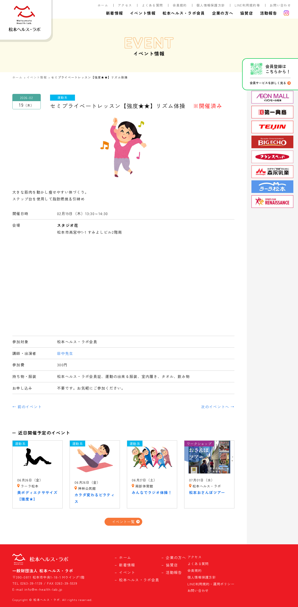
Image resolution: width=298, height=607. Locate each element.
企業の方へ (222, 13)
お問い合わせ (280, 5)
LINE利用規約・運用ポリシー (210, 583)
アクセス (125, 5)
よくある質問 (152, 5)
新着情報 (114, 13)
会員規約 (180, 5)
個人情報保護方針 (210, 5)
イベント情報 (143, 13)
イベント (127, 572)
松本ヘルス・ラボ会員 (184, 13)
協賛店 (246, 13)
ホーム (103, 5)
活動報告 (268, 13)
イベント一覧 (123, 521)
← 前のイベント (27, 406)
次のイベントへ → (217, 406)
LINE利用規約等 (247, 5)
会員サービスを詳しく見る (268, 83)
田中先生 (65, 353)
